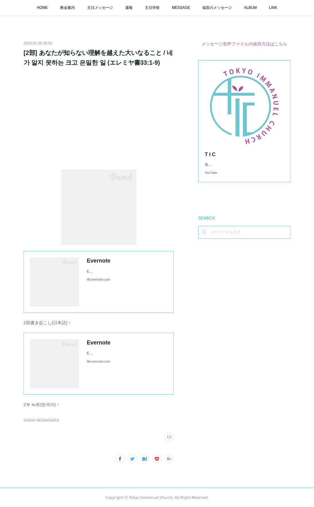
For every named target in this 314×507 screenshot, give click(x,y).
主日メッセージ (100, 8)
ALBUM (250, 8)
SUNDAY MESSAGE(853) (41, 420)
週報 (129, 8)
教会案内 (67, 8)
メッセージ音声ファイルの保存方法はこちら (244, 43)
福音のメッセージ (217, 8)
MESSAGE (181, 8)
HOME (42, 8)
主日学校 (152, 8)
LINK (273, 8)
